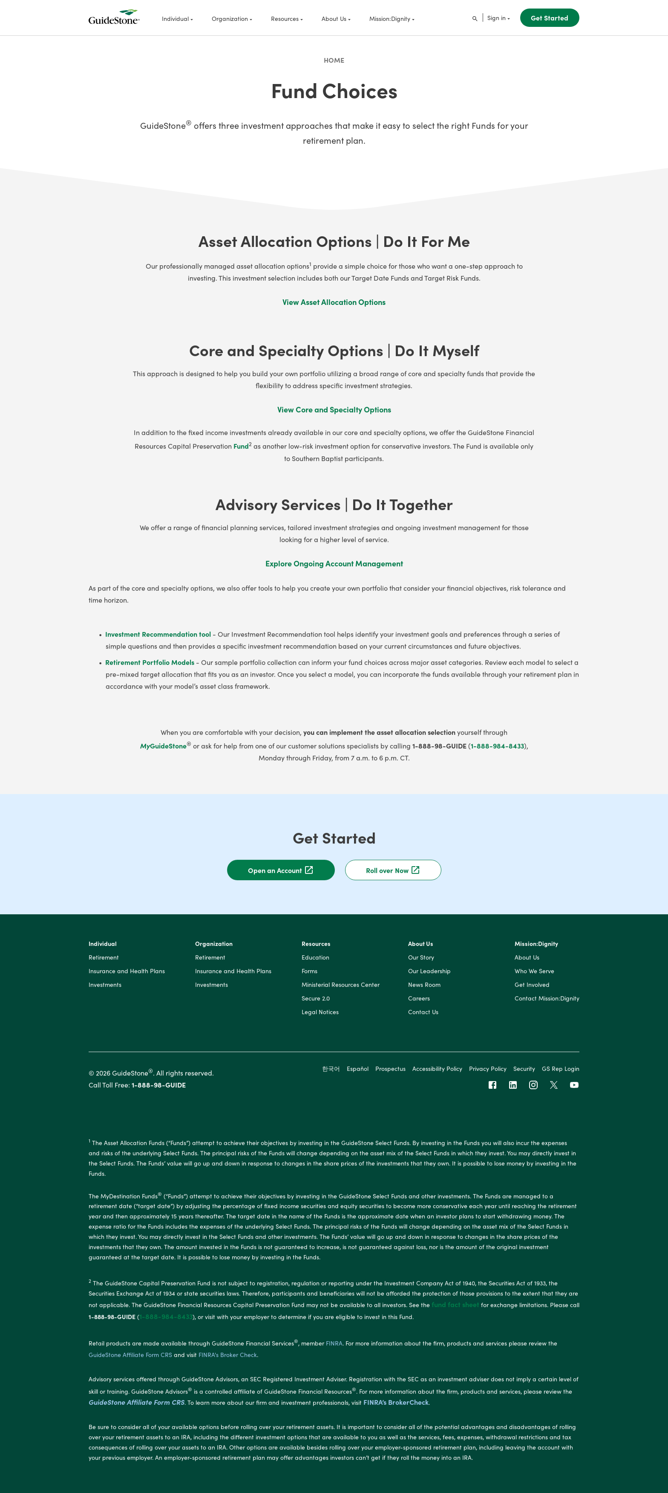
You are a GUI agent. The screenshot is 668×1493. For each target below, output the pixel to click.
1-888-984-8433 (497, 752)
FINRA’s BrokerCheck (396, 1408)
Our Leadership (429, 977)
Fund (241, 452)
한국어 (331, 1074)
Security (524, 1074)
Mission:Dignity (536, 950)
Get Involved (532, 991)
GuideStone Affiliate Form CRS (136, 1408)
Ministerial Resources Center (341, 991)
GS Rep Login (560, 1074)
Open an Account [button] (281, 876)
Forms (309, 977)
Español (358, 1074)
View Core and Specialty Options (334, 416)
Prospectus (390, 1074)
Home (334, 60)
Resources (316, 950)
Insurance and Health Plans (127, 977)
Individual (103, 950)
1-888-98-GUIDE (159, 1091)
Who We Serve (534, 977)
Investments (105, 991)
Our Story (421, 964)
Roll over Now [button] (393, 876)
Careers (419, 1005)
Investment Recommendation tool (158, 640)
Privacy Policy (488, 1074)
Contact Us (423, 1018)
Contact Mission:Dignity (547, 1005)
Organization (214, 950)
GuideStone (165, 752)
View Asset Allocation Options (334, 302)
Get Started (549, 17)
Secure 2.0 (316, 1005)
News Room (424, 991)
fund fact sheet (455, 1310)
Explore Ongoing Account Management (334, 570)
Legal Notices (320, 1018)
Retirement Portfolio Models (149, 668)
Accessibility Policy (437, 1074)
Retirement (104, 964)
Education (315, 964)
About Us (420, 950)
